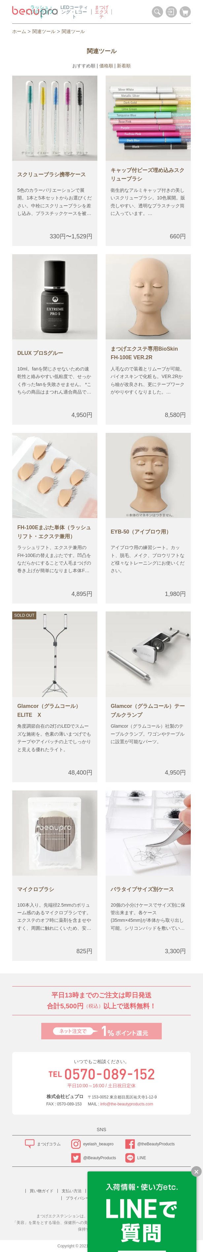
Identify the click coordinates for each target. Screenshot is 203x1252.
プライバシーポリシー (85, 1198)
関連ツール (43, 31)
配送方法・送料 (104, 1191)
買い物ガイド (41, 1191)
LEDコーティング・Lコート (109, 12)
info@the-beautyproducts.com (126, 1104)
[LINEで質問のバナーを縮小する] (196, 1171)
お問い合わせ (125, 1198)
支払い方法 (72, 1191)
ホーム (19, 31)
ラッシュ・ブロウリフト (77, 12)
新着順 (124, 65)
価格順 (106, 65)
